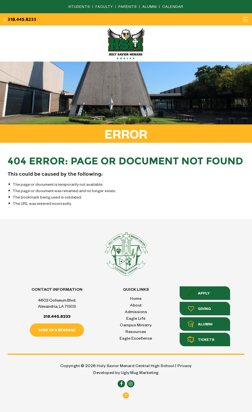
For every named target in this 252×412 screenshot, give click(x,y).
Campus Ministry (136, 324)
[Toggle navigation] (245, 19)
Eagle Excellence (136, 338)
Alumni (150, 6)
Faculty (104, 6)
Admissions (136, 311)
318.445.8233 (19, 19)
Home (136, 298)
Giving (199, 308)
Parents (128, 6)
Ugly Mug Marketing (140, 372)
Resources (136, 331)
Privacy (184, 365)
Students (79, 6)
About (136, 304)
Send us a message (56, 330)
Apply (199, 293)
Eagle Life (136, 318)
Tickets (201, 339)
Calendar (172, 6)
